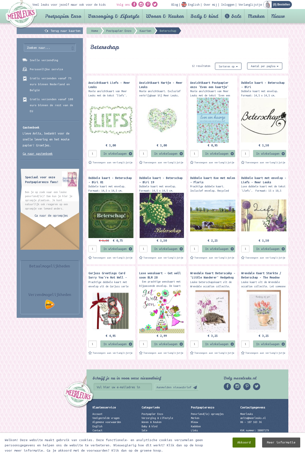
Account (97, 414)
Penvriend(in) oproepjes (207, 414)
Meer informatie (281, 449)
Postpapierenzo (202, 407)
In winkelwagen (115, 153)
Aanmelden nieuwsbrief (174, 387)
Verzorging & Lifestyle (113, 16)
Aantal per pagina (265, 66)
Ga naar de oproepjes (51, 215)
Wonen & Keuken (165, 16)
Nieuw (278, 16)
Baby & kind (204, 16)
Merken (256, 16)
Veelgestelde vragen (106, 418)
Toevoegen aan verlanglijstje (113, 162)
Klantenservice (104, 407)
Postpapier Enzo (63, 16)
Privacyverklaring (104, 434)
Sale (236, 16)
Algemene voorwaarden (106, 422)
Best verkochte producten (159, 438)
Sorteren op (228, 66)
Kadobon (196, 426)
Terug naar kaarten (66, 30)
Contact (97, 430)
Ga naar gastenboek (38, 153)
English (97, 426)
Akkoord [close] (244, 449)
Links (194, 430)
